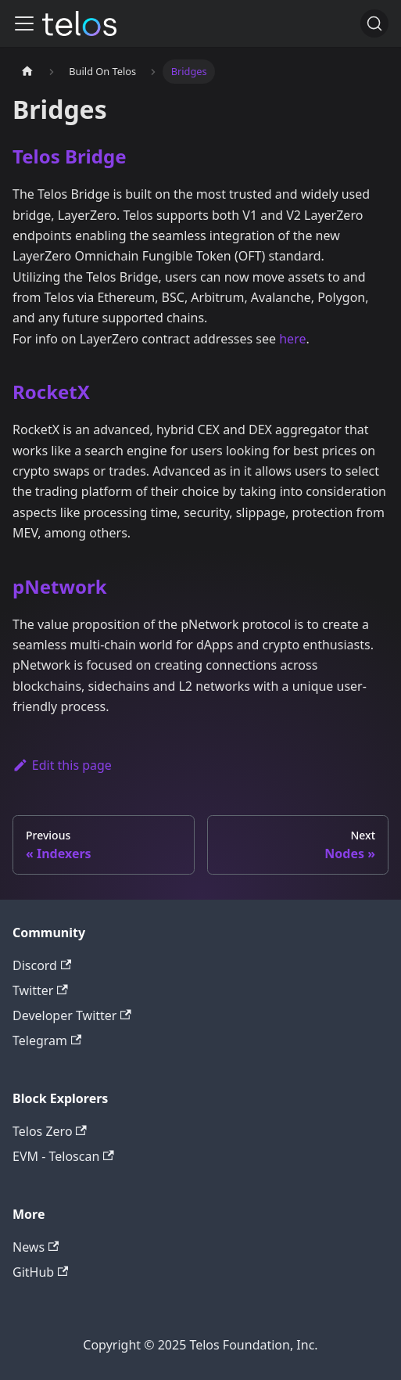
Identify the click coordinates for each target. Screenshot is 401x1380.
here (292, 338)
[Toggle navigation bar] (24, 23)
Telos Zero (50, 1131)
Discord (42, 965)
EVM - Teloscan (63, 1156)
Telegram (47, 1040)
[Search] (374, 23)
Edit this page (62, 765)
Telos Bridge (69, 156)
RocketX (51, 391)
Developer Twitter (72, 1015)
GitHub (40, 1272)
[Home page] (27, 71)
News (36, 1247)
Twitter (40, 990)
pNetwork (60, 586)
